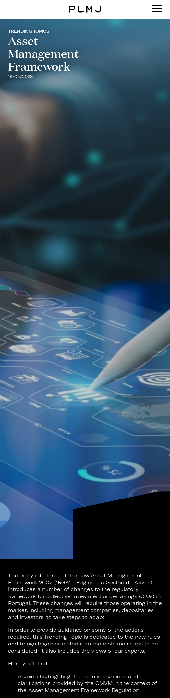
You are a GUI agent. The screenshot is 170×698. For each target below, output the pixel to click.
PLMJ (85, 4)
